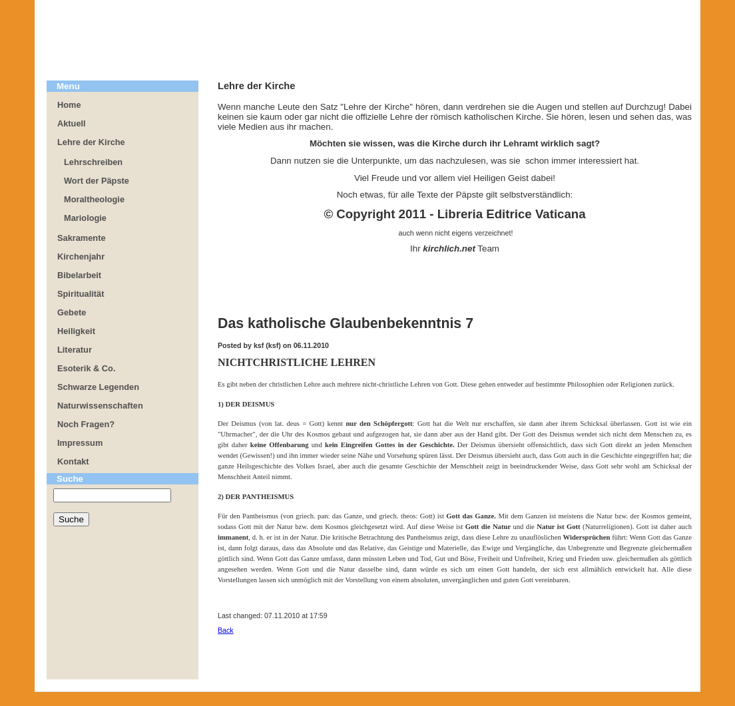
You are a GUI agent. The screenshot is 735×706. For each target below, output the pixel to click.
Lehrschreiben (93, 162)
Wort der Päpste (96, 181)
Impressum (80, 443)
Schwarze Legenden (98, 387)
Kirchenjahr (81, 257)
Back (226, 630)
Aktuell (71, 123)
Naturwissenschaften (100, 406)
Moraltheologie (94, 199)
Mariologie (85, 218)
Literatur (74, 350)
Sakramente (81, 238)
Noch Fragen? (86, 424)
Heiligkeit (76, 331)
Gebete (71, 312)
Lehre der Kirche (91, 142)
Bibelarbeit (79, 275)
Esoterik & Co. (86, 368)
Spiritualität (80, 294)
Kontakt (73, 461)
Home (69, 105)
